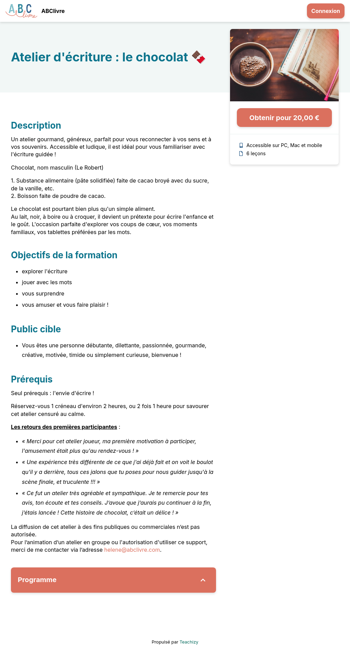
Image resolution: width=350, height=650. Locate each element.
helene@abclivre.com (132, 549)
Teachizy (188, 642)
